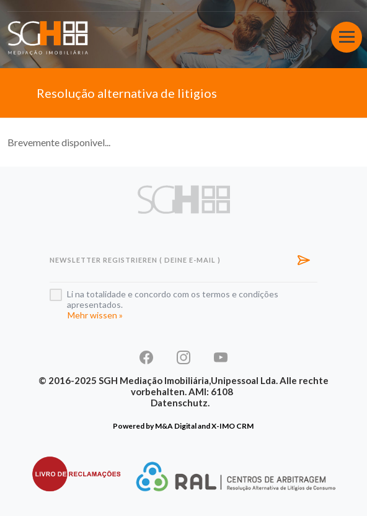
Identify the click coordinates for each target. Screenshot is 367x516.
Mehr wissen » (95, 315)
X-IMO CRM (232, 426)
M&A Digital (176, 426)
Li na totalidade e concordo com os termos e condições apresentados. (172, 299)
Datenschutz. (180, 402)
